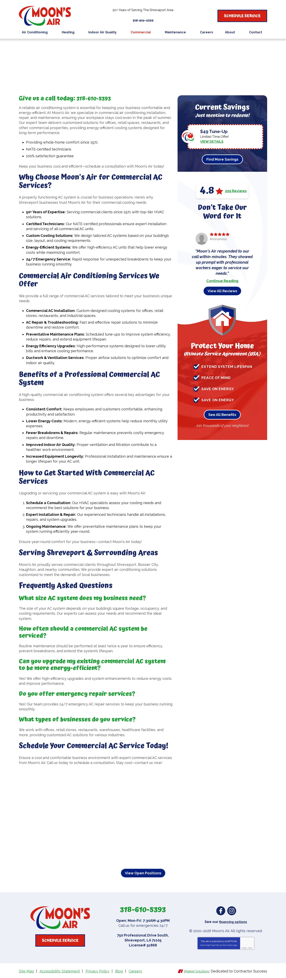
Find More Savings (222, 159)
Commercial (42, 47)
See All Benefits (222, 414)
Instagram (231, 910)
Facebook (220, 910)
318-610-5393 (143, 18)
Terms (250, 947)
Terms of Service (228, 945)
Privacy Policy (215, 945)
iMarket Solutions (194, 971)
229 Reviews (236, 191)
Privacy (244, 947)
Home (24, 47)
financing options (233, 922)
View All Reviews (222, 291)
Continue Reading (222, 281)
